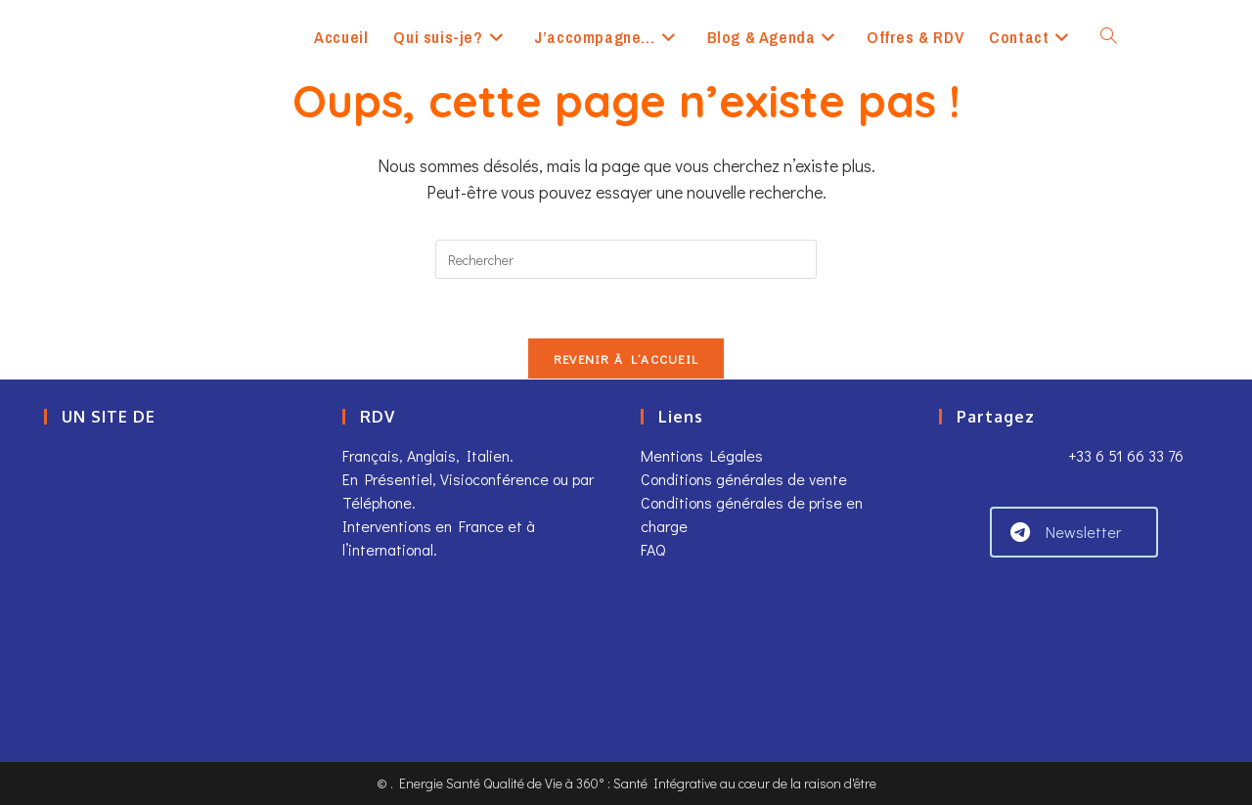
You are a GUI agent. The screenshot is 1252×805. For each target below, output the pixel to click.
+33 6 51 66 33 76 (1124, 455)
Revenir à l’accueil (626, 358)
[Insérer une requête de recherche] (626, 259)
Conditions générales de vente (744, 479)
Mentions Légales (702, 455)
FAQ (653, 549)
